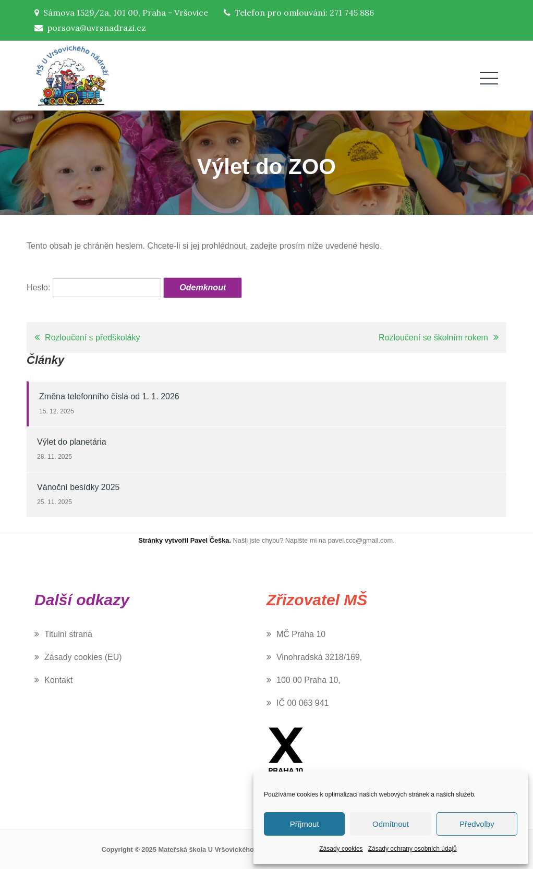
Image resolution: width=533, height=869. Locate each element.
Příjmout (304, 823)
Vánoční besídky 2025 (78, 487)
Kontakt (58, 680)
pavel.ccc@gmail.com (360, 540)
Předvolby (476, 823)
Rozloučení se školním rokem (433, 337)
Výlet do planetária (71, 441)
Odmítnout (390, 823)
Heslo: (94, 287)
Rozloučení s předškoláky (92, 337)
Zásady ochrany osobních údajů (412, 848)
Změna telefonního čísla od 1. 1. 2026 (109, 396)
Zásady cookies (340, 848)
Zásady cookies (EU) (83, 657)
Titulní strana (68, 634)
